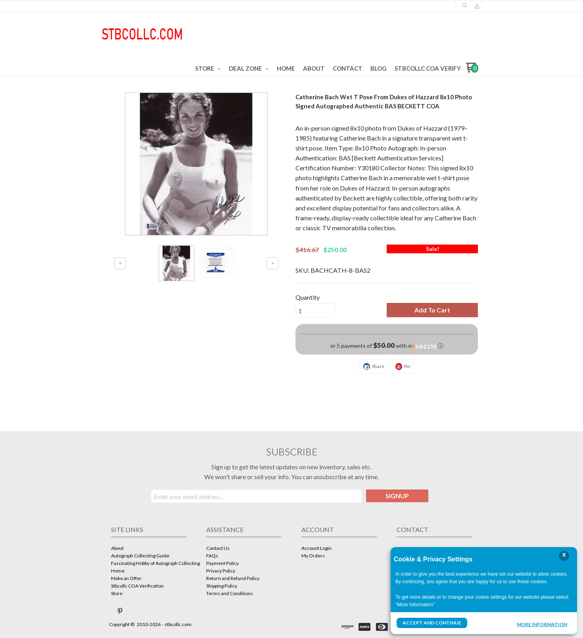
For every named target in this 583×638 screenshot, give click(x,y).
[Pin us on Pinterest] (120, 611)
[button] (464, 5)
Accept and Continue (432, 623)
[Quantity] (315, 310)
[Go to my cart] (472, 70)
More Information (542, 623)
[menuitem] (208, 68)
